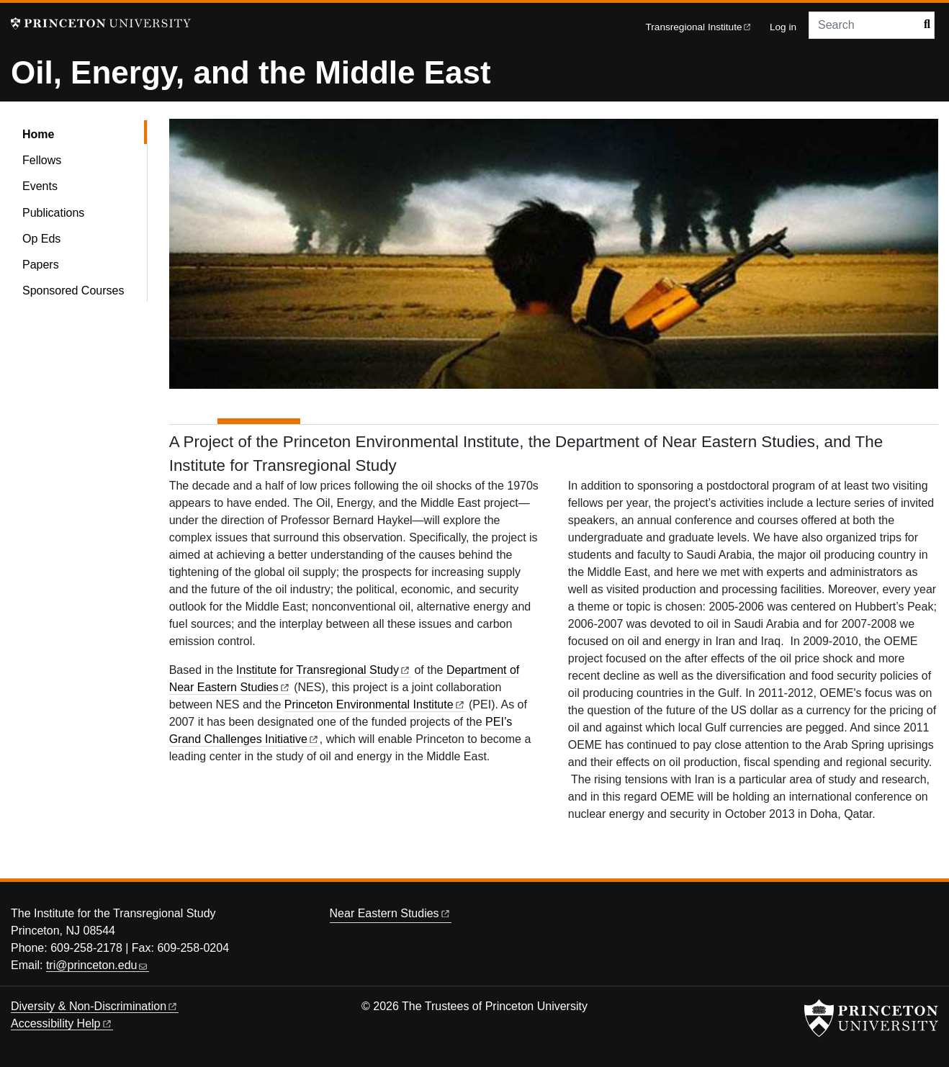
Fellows (41, 160)
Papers (40, 264)
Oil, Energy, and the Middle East (251, 72)
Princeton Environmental (375, 704)
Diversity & (95, 1006)
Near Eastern (390, 913)
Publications (53, 213)
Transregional (699, 27)
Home (80, 132)
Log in (783, 27)
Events (40, 186)
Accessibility (62, 1023)
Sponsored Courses (73, 290)
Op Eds (41, 239)
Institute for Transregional (323, 670)
